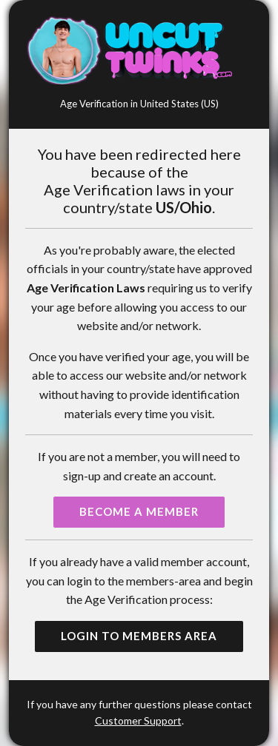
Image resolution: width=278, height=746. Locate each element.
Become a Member (139, 511)
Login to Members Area (139, 635)
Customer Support (138, 720)
